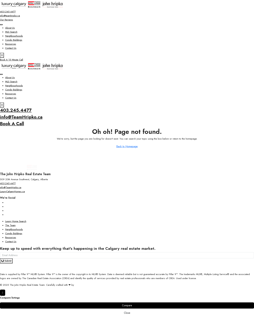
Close (127, 313)
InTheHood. (81, 285)
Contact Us (10, 48)
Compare (127, 305)
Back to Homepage (127, 146)
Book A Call (12, 123)
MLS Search (11, 32)
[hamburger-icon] (1, 24)
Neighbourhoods (14, 36)
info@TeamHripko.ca (21, 117)
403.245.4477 (16, 110)
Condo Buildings (13, 40)
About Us (10, 28)
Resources (10, 44)
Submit (6, 261)
